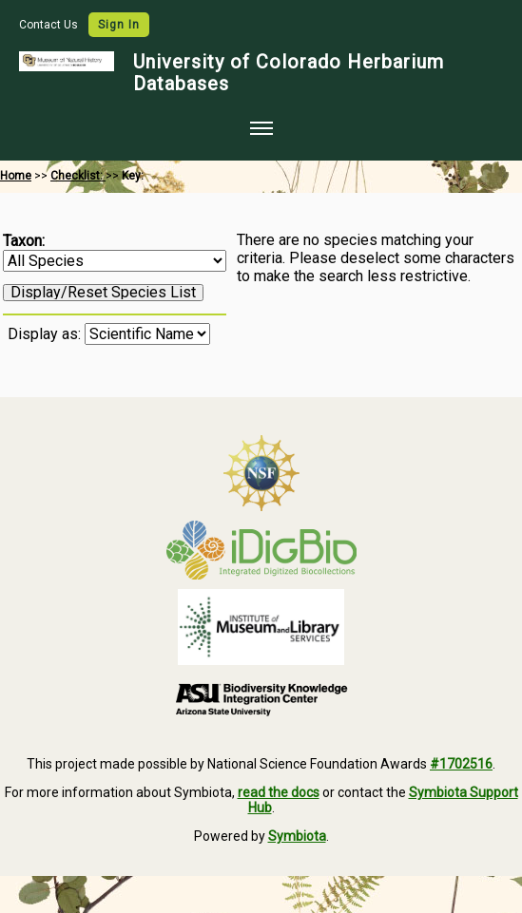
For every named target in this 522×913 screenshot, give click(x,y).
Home (15, 175)
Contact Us (50, 24)
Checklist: (78, 175)
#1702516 (461, 763)
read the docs (278, 792)
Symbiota (297, 836)
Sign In (119, 24)
